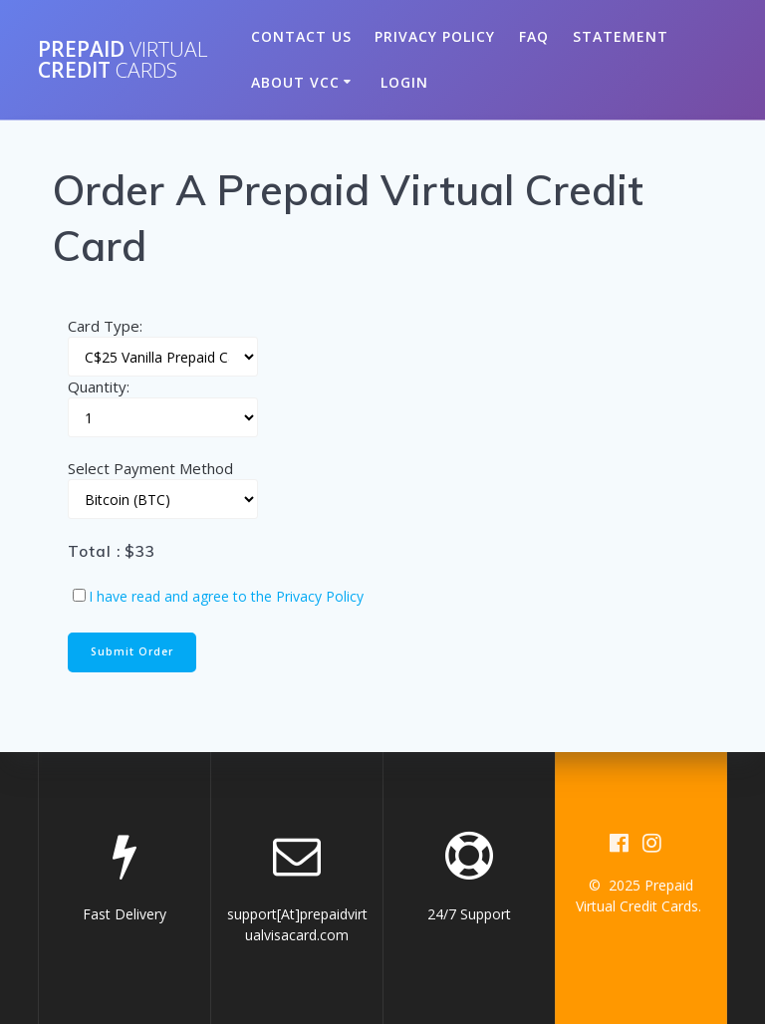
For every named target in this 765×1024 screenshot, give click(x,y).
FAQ (534, 36)
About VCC (295, 82)
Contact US (301, 36)
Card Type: (105, 326)
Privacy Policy (435, 36)
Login (404, 82)
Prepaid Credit (123, 60)
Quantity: (98, 386)
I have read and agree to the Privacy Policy (226, 596)
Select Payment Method (150, 468)
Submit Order (132, 651)
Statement (620, 36)
